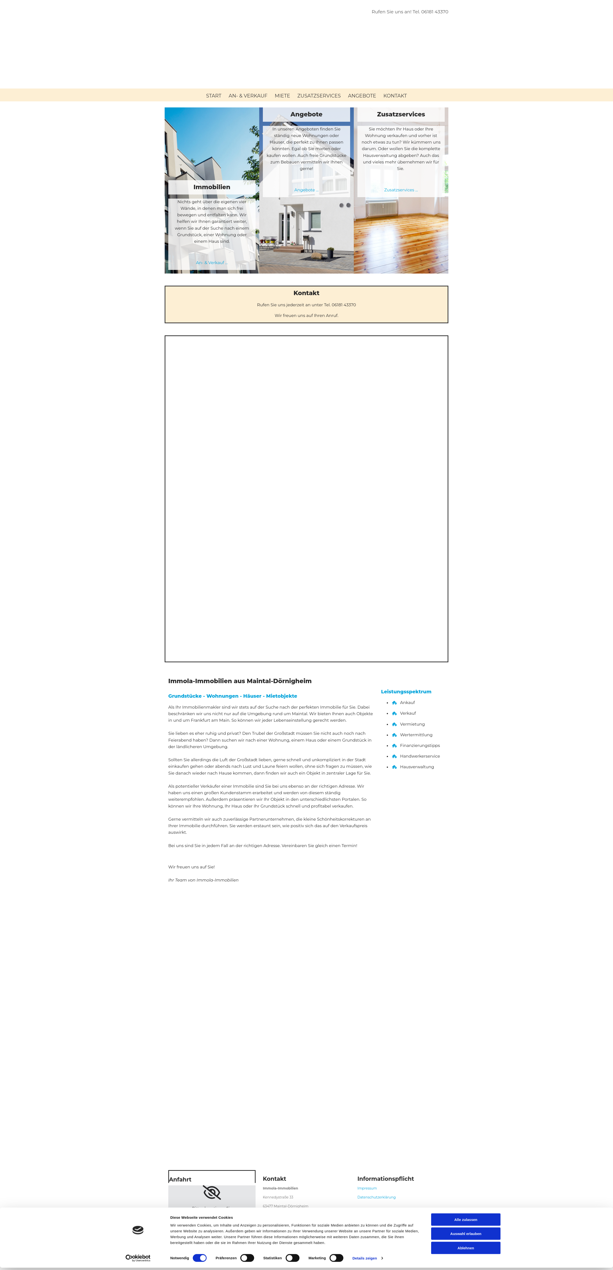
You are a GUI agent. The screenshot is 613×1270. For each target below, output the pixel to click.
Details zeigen (364, 1260)
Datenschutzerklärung (376, 1197)
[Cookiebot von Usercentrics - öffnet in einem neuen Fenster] (138, 1260)
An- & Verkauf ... (212, 262)
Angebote (362, 96)
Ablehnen (466, 1250)
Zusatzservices (319, 96)
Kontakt (395, 96)
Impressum (367, 1188)
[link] (212, 1192)
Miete (282, 96)
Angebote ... (306, 190)
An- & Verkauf (248, 96)
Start (213, 96)
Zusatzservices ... (401, 190)
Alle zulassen (465, 1222)
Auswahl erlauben (465, 1236)
